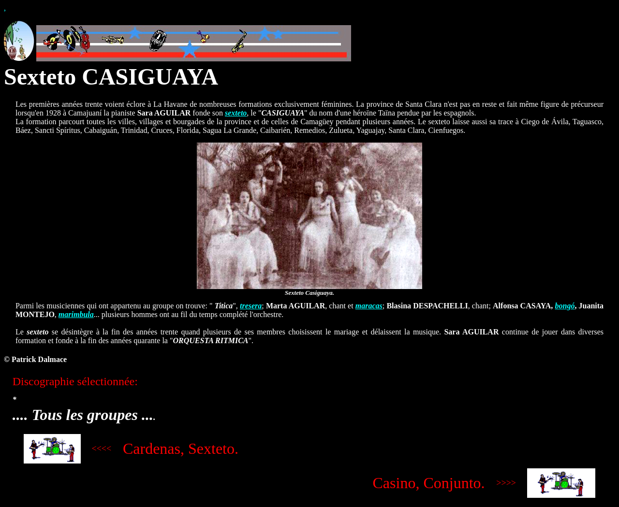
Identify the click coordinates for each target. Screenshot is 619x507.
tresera (251, 306)
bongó (565, 306)
